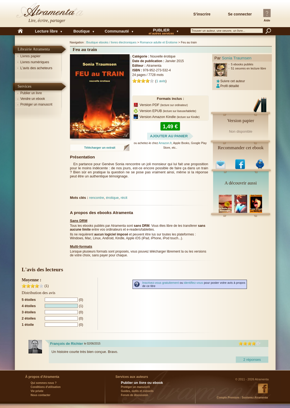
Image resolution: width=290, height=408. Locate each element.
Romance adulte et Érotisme (159, 42)
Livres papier (30, 56)
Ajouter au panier (169, 136)
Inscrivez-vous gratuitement (160, 282)
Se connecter (240, 14)
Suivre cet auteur (232, 81)
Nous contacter (40, 395)
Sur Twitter (260, 163)
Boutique (81, 31)
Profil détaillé (229, 86)
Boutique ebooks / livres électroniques (111, 42)
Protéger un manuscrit (36, 104)
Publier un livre (31, 93)
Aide (267, 20)
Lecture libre (46, 31)
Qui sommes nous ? (44, 382)
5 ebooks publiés (242, 64)
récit (124, 198)
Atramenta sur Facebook (264, 388)
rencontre (96, 198)
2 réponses (252, 360)
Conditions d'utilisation (46, 386)
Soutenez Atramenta (242, 397)
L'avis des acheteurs (36, 68)
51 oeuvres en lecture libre (248, 68)
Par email (221, 163)
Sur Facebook (241, 163)
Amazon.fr (165, 143)
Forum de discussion (134, 395)
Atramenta (50, 13)
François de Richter (66, 344)
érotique (112, 198)
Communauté (117, 31)
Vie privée (37, 391)
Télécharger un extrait (99, 147)
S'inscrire (201, 14)
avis (160, 81)
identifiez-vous (193, 282)
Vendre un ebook (32, 99)
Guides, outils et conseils (137, 391)
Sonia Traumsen (237, 58)
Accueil (20, 31)
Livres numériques (34, 62)
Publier (161, 31)
